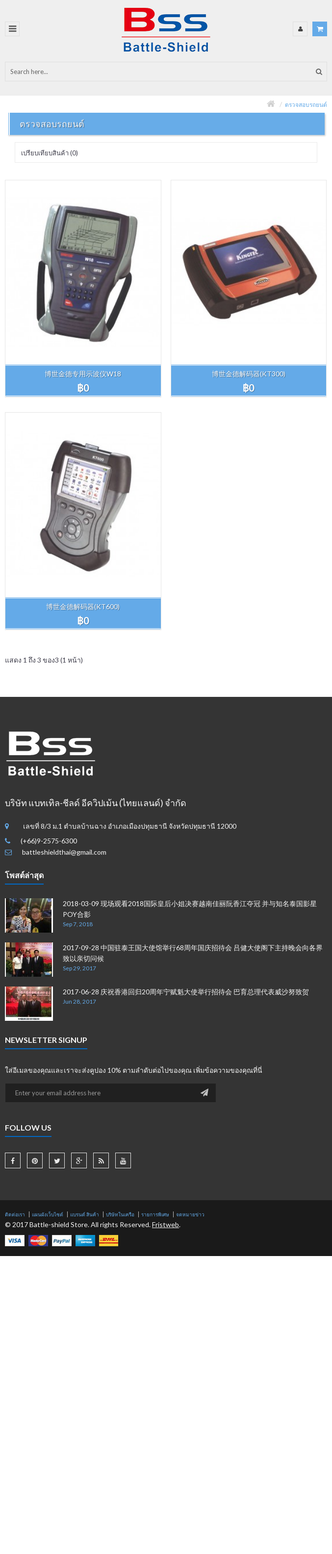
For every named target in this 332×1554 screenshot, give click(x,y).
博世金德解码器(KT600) (83, 606)
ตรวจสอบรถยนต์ (306, 104)
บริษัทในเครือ (120, 1214)
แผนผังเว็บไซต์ (47, 1214)
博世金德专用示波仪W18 (83, 374)
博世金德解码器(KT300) (248, 374)
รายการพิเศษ (155, 1214)
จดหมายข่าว (190, 1214)
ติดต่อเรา (15, 1214)
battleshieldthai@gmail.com (64, 852)
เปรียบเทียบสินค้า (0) (49, 153)
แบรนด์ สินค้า (84, 1214)
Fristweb (165, 1224)
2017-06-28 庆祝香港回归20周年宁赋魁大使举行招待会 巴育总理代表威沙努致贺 (186, 991)
